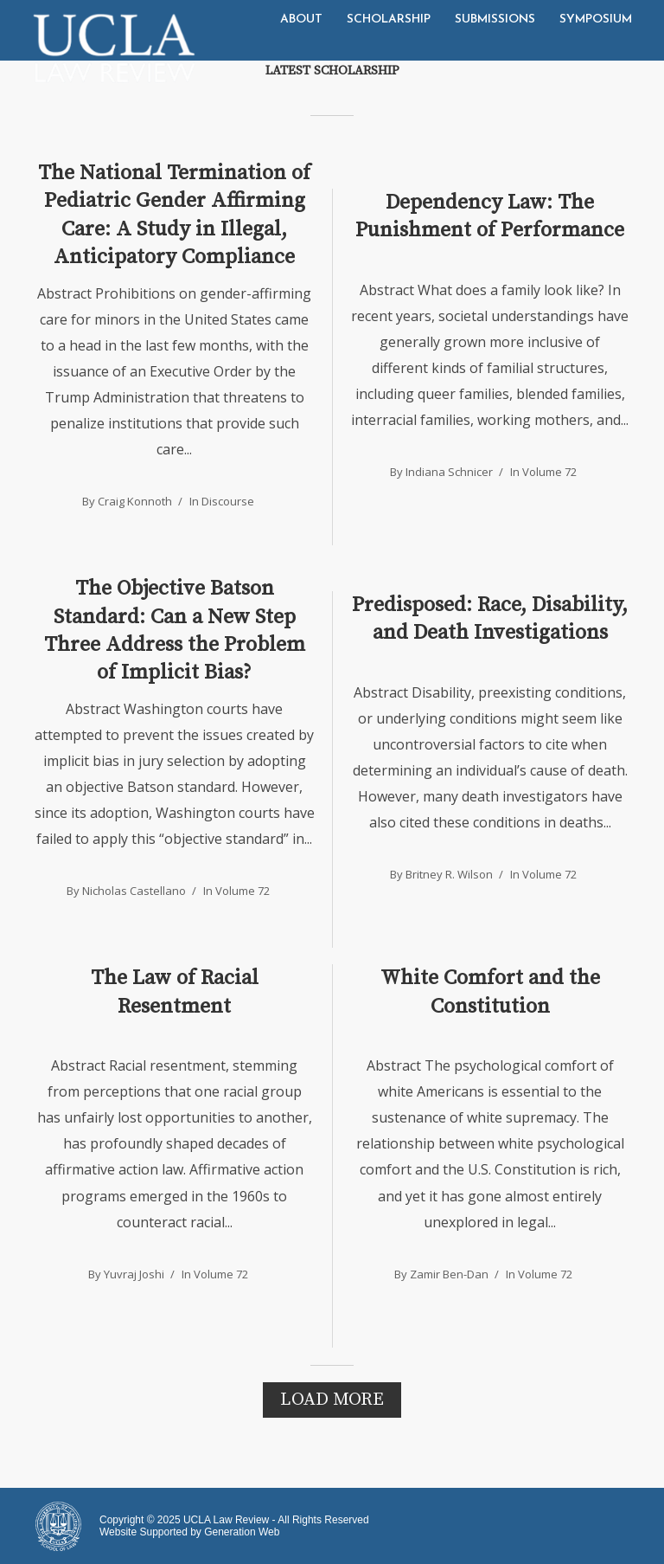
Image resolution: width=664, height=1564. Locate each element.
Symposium (595, 19)
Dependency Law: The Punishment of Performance (489, 216)
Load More (332, 1399)
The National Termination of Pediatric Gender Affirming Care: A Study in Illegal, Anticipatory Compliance (174, 215)
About (301, 19)
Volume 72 (549, 471)
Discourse (227, 501)
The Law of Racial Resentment (175, 992)
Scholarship (389, 19)
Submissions (495, 19)
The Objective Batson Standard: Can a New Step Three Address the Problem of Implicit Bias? (174, 630)
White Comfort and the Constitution (490, 992)
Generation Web (241, 1532)
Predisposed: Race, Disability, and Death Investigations (490, 619)
